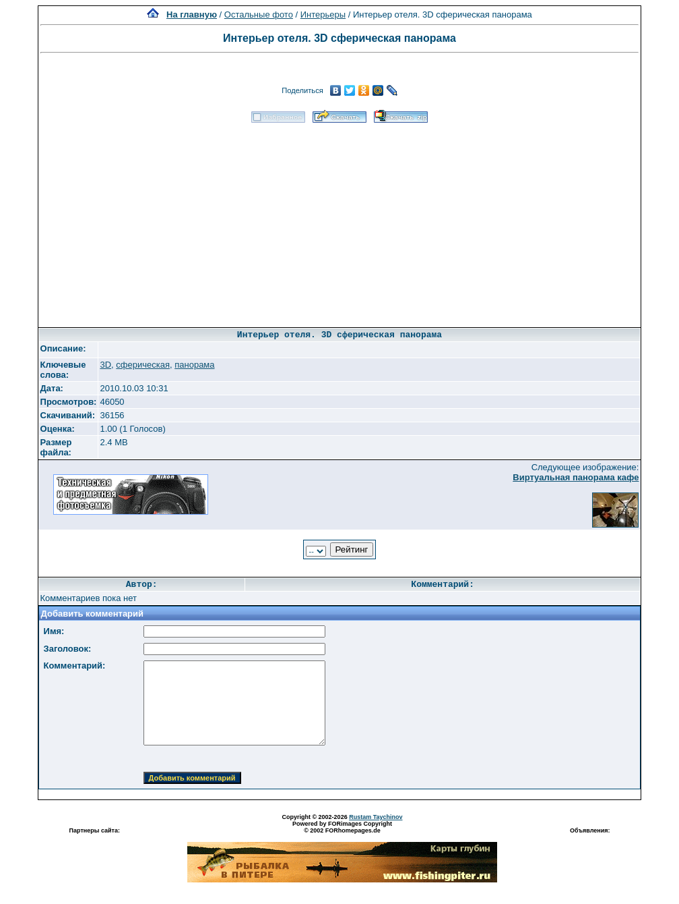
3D (105, 365)
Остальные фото (258, 14)
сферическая (143, 365)
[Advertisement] (339, 220)
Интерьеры (323, 14)
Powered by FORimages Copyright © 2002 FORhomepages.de (342, 827)
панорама (194, 365)
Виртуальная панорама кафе (576, 477)
